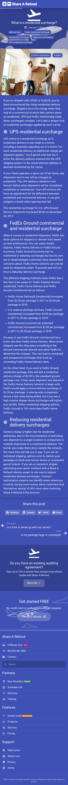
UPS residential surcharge (20, 42)
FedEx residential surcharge (37, 32)
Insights (57, 55)
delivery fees (14, 32)
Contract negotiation (40, 55)
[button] (12, 512)
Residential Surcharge (19, 37)
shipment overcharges (43, 37)
